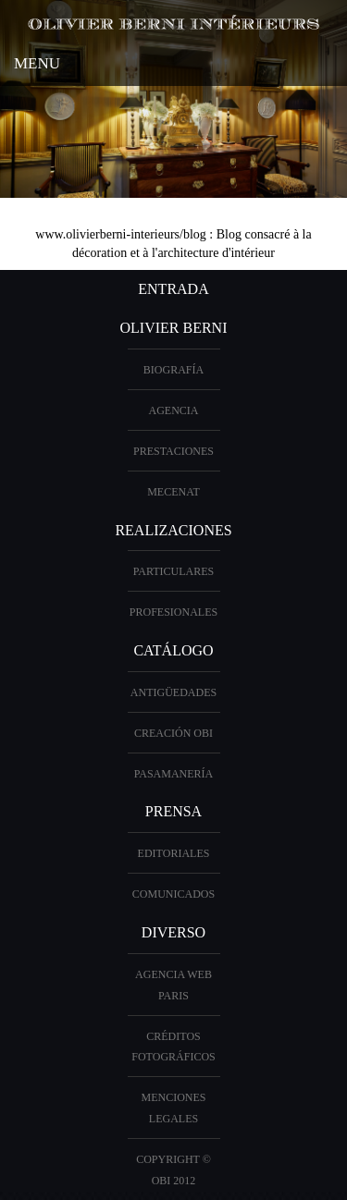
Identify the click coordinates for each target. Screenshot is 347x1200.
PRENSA (173, 811)
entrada (173, 289)
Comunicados (173, 894)
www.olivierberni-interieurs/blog (120, 234)
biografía (173, 369)
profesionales (173, 612)
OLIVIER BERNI (174, 328)
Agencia (174, 410)
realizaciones (173, 530)
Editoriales (174, 853)
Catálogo (173, 650)
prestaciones (173, 451)
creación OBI (173, 733)
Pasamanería (174, 773)
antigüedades (173, 692)
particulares (174, 571)
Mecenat (173, 491)
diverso (173, 932)
